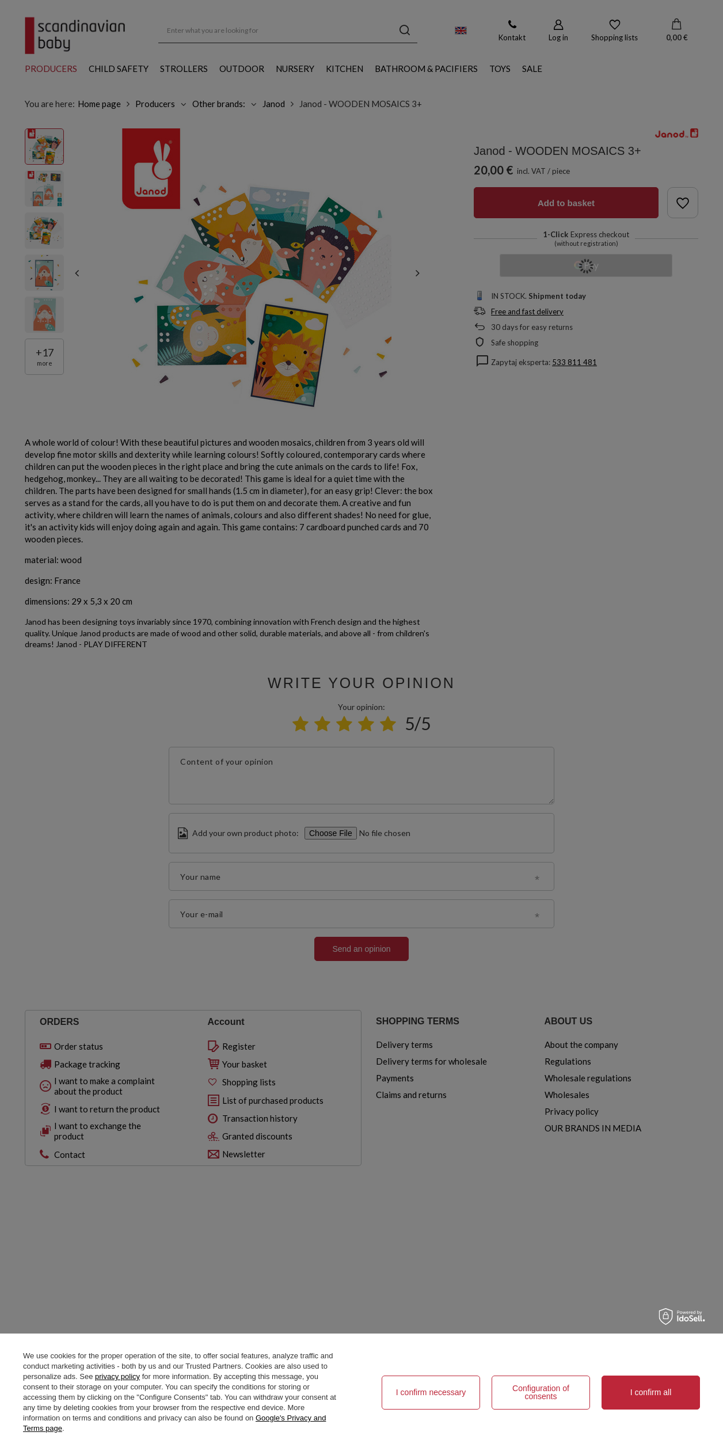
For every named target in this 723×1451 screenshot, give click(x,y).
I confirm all (651, 1392)
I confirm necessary (431, 1392)
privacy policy (117, 1376)
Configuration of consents (540, 1392)
